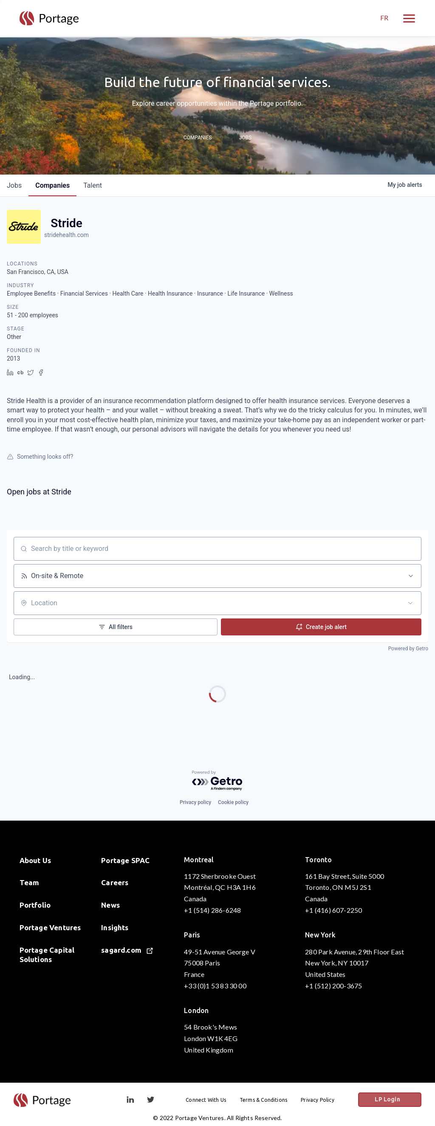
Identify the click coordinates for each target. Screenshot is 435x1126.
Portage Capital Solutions (47, 954)
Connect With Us (212, 1100)
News (110, 905)
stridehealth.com (66, 234)
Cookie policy (233, 802)
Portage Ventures (50, 927)
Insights (115, 927)
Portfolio (35, 905)
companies (52, 185)
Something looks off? (40, 456)
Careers (114, 882)
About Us (35, 860)
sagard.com (127, 950)
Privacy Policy (324, 1100)
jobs (14, 185)
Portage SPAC (125, 860)
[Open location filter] (410, 603)
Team (30, 882)
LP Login (394, 1099)
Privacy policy (195, 802)
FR (384, 18)
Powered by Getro (408, 649)
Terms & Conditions (270, 1100)
